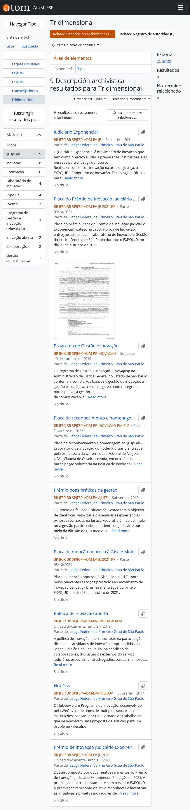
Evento (23, 205)
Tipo (81, 68)
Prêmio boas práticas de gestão (85, 490)
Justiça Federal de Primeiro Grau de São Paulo (106, 145)
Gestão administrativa (23, 258)
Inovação (23, 164)
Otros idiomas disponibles (74, 45)
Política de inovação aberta (81, 613)
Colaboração (23, 247)
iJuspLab (23, 155)
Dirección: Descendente (129, 99)
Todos (11, 145)
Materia (14, 135)
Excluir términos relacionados (127, 115)
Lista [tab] (10, 46)
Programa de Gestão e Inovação (86, 345)
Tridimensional (24, 99)
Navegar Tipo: (24, 24)
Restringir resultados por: (24, 116)
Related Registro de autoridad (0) (147, 34)
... (13, 55)
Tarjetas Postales (26, 64)
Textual (18, 73)
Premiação (23, 173)
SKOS (164, 61)
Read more (74, 178)
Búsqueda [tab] (29, 46)
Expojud (23, 196)
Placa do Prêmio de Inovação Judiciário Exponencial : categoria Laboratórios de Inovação (95, 199)
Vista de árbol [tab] (17, 37)
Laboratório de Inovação (23, 183)
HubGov (62, 685)
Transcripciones (25, 90)
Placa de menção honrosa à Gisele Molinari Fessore (95, 551)
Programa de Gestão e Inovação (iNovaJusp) (23, 221)
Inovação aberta (23, 238)
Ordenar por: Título (88, 99)
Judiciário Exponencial (76, 132)
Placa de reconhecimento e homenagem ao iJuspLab (95, 418)
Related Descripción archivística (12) (82, 34)
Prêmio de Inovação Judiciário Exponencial (95, 747)
